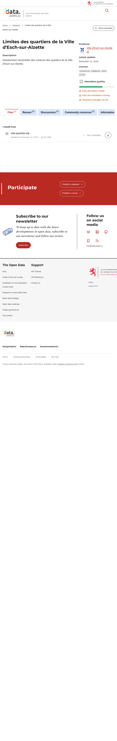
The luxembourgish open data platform (37, 14)
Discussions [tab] (50, 112)
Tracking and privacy (22, 433)
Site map (55, 433)
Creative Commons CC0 (67, 440)
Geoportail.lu (9, 422)
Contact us (35, 359)
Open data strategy (11, 374)
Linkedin (97, 308)
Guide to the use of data (13, 353)
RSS (97, 316)
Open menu (113, 10)
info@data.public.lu (95, 322)
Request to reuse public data (15, 368)
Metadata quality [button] (81, 81)
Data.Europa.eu (28, 422)
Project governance (11, 386)
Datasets (16, 25)
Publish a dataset (70, 260)
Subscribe (23, 321)
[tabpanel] (58, 178)
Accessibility (41, 433)
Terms (5, 433)
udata (90, 358)
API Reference (37, 353)
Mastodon (106, 308)
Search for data (107, 10)
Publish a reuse (69, 269)
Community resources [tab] (79, 112)
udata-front (93, 362)
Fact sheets (7, 391)
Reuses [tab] (28, 112)
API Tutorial (36, 347)
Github (89, 316)
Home (5, 25)
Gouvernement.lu (49, 422)
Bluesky (89, 308)
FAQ (4, 347)
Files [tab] (12, 112)
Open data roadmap (11, 380)
